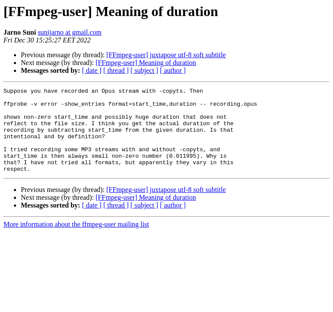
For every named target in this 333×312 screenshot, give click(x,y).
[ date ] (91, 70)
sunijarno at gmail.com (69, 32)
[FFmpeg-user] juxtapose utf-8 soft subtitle (166, 54)
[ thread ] (116, 70)
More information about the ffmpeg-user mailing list (76, 241)
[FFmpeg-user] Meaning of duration (145, 62)
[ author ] (173, 70)
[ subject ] (144, 70)
